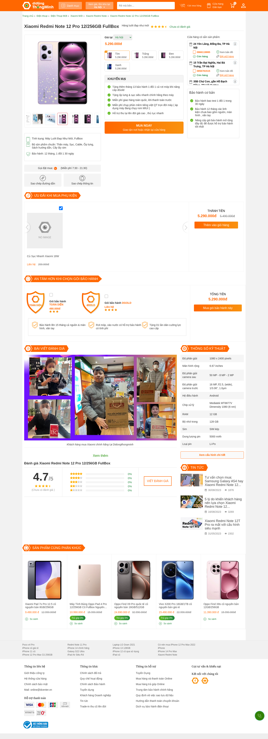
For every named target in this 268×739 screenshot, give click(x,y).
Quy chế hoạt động (91, 678)
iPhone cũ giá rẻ (30, 648)
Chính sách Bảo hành (92, 684)
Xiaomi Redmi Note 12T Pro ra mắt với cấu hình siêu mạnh (222, 524)
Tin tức (84, 700)
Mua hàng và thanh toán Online (154, 678)
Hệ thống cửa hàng (35, 678)
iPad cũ (116, 654)
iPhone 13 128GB (121, 648)
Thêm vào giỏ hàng (216, 225)
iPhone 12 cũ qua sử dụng (126, 651)
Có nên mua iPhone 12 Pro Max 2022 (176, 644)
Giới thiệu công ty (34, 673)
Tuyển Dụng (143, 673)
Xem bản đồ (226, 52)
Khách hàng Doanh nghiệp (95, 695)
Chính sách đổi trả (90, 673)
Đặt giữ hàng (227, 56)
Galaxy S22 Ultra (76, 651)
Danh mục (70, 5)
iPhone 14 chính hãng (78, 648)
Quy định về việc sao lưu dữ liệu (154, 695)
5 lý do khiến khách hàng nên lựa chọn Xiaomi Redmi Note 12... (223, 502)
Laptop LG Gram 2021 (124, 644)
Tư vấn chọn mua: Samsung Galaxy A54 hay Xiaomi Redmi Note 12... (224, 481)
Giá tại (109, 37)
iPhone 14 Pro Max (167, 651)
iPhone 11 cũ (28, 651)
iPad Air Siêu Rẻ (76, 654)
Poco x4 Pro (28, 644)
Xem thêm (100, 455)
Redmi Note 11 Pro (77, 644)
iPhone (161, 648)
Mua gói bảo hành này (217, 308)
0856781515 (203, 71)
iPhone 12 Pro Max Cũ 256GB (37, 654)
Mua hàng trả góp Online (150, 684)
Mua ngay (144, 128)
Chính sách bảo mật (36, 684)
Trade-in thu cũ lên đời (93, 706)
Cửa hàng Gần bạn (218, 5)
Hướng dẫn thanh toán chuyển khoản (157, 700)
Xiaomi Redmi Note (167, 654)
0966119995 (203, 52)
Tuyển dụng (87, 689)
